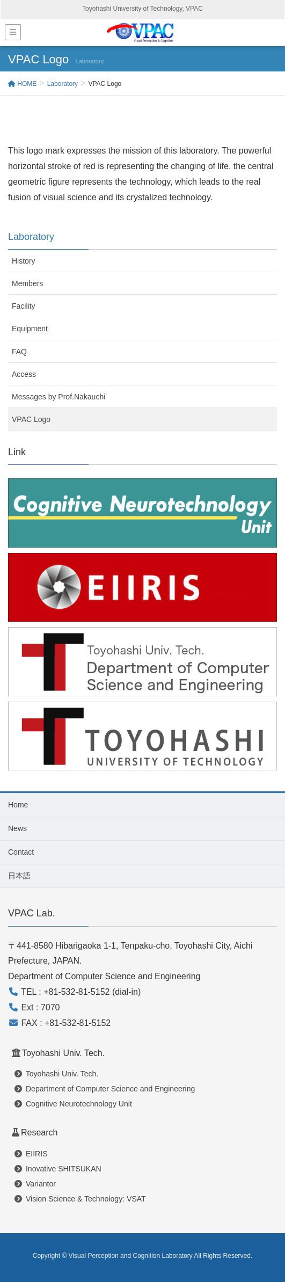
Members (27, 283)
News (17, 828)
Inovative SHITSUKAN (57, 1168)
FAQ (19, 351)
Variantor (35, 1183)
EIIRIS (31, 1153)
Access (24, 374)
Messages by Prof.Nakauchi (58, 396)
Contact (21, 852)
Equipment (30, 328)
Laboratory (31, 236)
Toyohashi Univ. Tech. (56, 1073)
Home (18, 804)
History (23, 261)
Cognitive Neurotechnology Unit (73, 1103)
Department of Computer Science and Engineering (104, 1088)
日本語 (19, 875)
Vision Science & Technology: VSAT (80, 1198)
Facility (23, 306)
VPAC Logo (31, 419)
